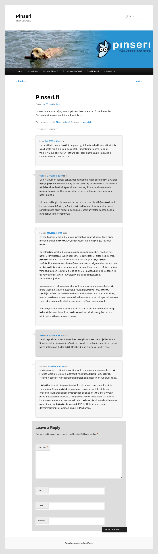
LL (41, 141)
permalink (87, 122)
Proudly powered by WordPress (79, 543)
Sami (58, 104)
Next (139, 81)
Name (40, 490)
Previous (21, 81)
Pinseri (23, 16)
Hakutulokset (33, 71)
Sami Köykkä (93, 71)
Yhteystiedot (109, 71)
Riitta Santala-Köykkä (72, 71)
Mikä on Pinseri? (50, 71)
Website (41, 521)
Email (40, 505)
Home (19, 71)
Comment (43, 447)
